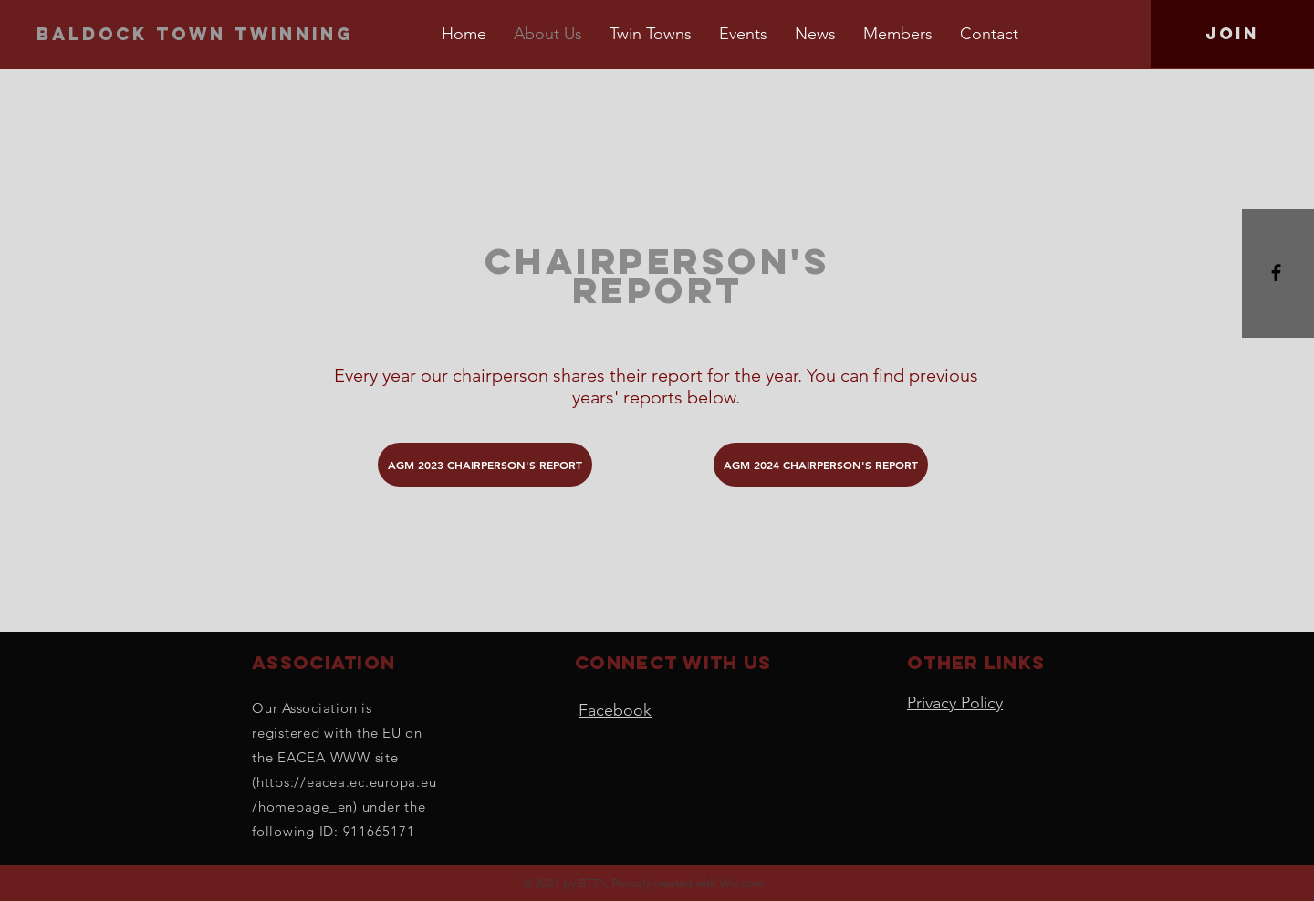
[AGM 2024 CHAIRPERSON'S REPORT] (821, 465)
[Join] (1232, 34)
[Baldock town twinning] (199, 34)
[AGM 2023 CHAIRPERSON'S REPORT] (485, 465)
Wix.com (741, 883)
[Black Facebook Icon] (1276, 272)
